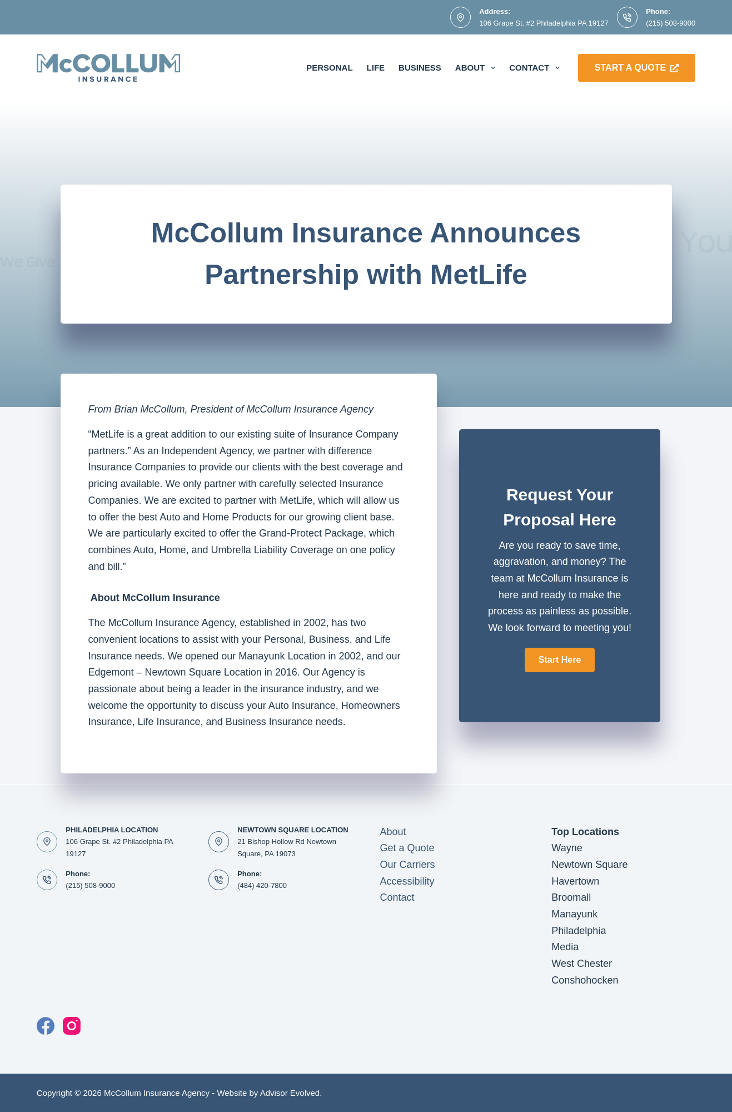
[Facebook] (45, 1026)
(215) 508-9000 (670, 23)
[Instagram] (72, 1026)
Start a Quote (637, 67)
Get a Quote (407, 847)
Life (376, 67)
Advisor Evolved (290, 1093)
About (477, 68)
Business (420, 67)
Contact (536, 68)
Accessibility (407, 881)
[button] (560, 660)
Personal (329, 67)
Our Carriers (407, 864)
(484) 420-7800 (262, 885)
